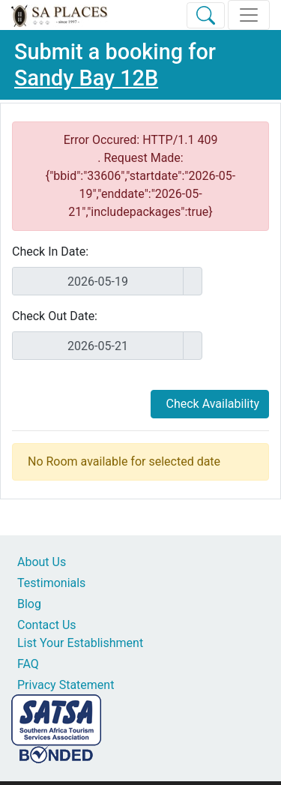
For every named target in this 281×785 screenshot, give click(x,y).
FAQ (28, 664)
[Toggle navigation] (249, 15)
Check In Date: (50, 251)
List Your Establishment (80, 643)
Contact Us (46, 625)
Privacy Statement (65, 685)
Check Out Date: (54, 316)
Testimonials (51, 583)
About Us (41, 562)
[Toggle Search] (206, 15)
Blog (29, 604)
